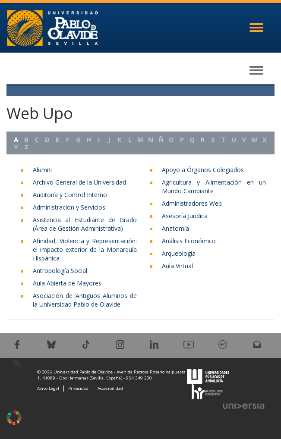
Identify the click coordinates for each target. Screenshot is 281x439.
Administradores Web (192, 203)
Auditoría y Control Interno (70, 195)
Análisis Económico (189, 241)
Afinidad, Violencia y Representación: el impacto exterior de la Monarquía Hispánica (85, 249)
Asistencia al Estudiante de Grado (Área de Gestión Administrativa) (85, 224)
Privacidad (78, 388)
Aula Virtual (177, 266)
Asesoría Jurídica (185, 216)
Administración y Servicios (69, 207)
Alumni (42, 170)
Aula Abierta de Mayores (67, 283)
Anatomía (175, 228)
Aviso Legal (48, 388)
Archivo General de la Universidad (79, 182)
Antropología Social (60, 271)
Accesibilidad (110, 388)
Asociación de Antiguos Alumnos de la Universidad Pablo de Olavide (85, 300)
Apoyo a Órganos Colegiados (203, 170)
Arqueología (179, 253)
